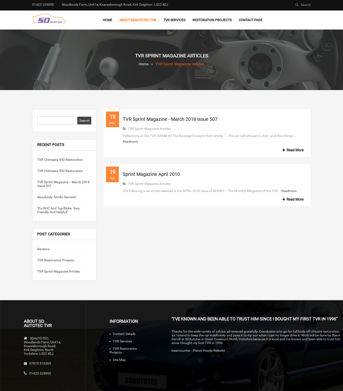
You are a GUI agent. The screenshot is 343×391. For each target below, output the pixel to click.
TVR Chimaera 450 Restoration (60, 160)
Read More (292, 150)
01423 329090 (40, 373)
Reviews (43, 249)
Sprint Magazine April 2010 (151, 174)
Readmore (130, 141)
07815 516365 (40, 363)
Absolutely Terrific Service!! (56, 197)
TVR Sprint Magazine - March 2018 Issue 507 (170, 119)
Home (144, 64)
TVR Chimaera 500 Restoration (60, 171)
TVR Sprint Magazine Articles (58, 271)
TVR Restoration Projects (55, 260)
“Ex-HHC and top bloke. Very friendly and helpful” (58, 210)
